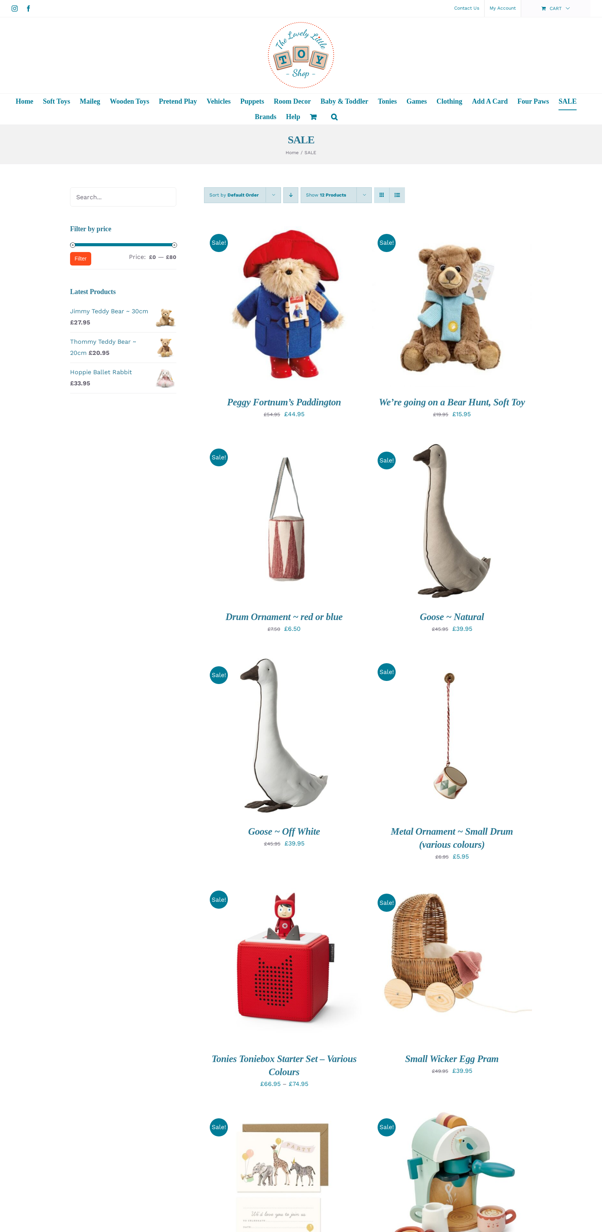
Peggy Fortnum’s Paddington (284, 402)
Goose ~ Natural (452, 617)
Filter (81, 258)
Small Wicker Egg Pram (451, 1059)
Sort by (234, 195)
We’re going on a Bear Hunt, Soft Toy (452, 402)
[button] (334, 116)
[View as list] (397, 195)
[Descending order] (290, 195)
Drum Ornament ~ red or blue (284, 617)
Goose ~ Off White (284, 831)
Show (326, 195)
